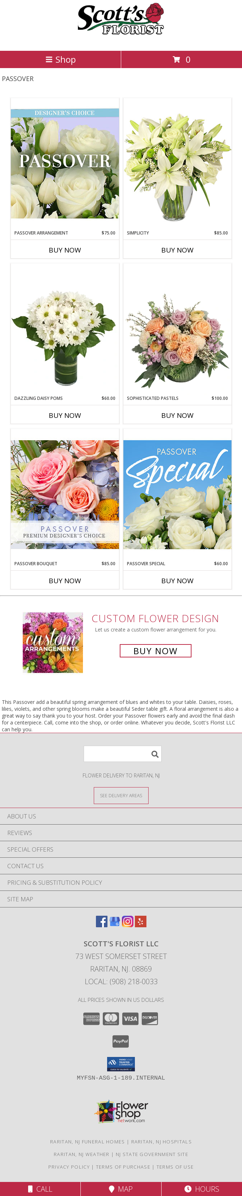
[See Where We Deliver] (121, 795)
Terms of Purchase (123, 1167)
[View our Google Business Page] (114, 925)
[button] (121, 1064)
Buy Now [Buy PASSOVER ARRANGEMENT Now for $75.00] (65, 250)
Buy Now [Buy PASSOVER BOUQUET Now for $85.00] (65, 580)
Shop (60, 59)
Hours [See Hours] (201, 1189)
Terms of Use (175, 1167)
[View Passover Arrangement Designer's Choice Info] (65, 163)
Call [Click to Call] (40, 1189)
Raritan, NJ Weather (82, 1154)
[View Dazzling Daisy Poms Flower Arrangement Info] (65, 329)
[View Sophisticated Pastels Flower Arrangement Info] (177, 329)
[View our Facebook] (101, 925)
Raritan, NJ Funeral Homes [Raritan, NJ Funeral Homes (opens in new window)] (87, 1141)
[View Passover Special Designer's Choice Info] (177, 494)
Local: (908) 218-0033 (121, 981)
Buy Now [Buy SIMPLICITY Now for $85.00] (177, 250)
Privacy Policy (69, 1167)
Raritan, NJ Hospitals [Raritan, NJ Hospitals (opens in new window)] (161, 1141)
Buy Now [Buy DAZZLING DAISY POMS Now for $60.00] (65, 415)
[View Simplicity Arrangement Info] (177, 163)
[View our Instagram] (127, 925)
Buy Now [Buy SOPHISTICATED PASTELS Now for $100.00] (177, 415)
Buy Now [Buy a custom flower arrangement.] (155, 651)
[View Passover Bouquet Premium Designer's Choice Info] (65, 494)
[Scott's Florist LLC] (121, 40)
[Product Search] (123, 754)
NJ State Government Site (152, 1154)
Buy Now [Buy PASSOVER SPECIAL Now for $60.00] (177, 580)
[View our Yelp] (140, 925)
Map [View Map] (121, 1189)
